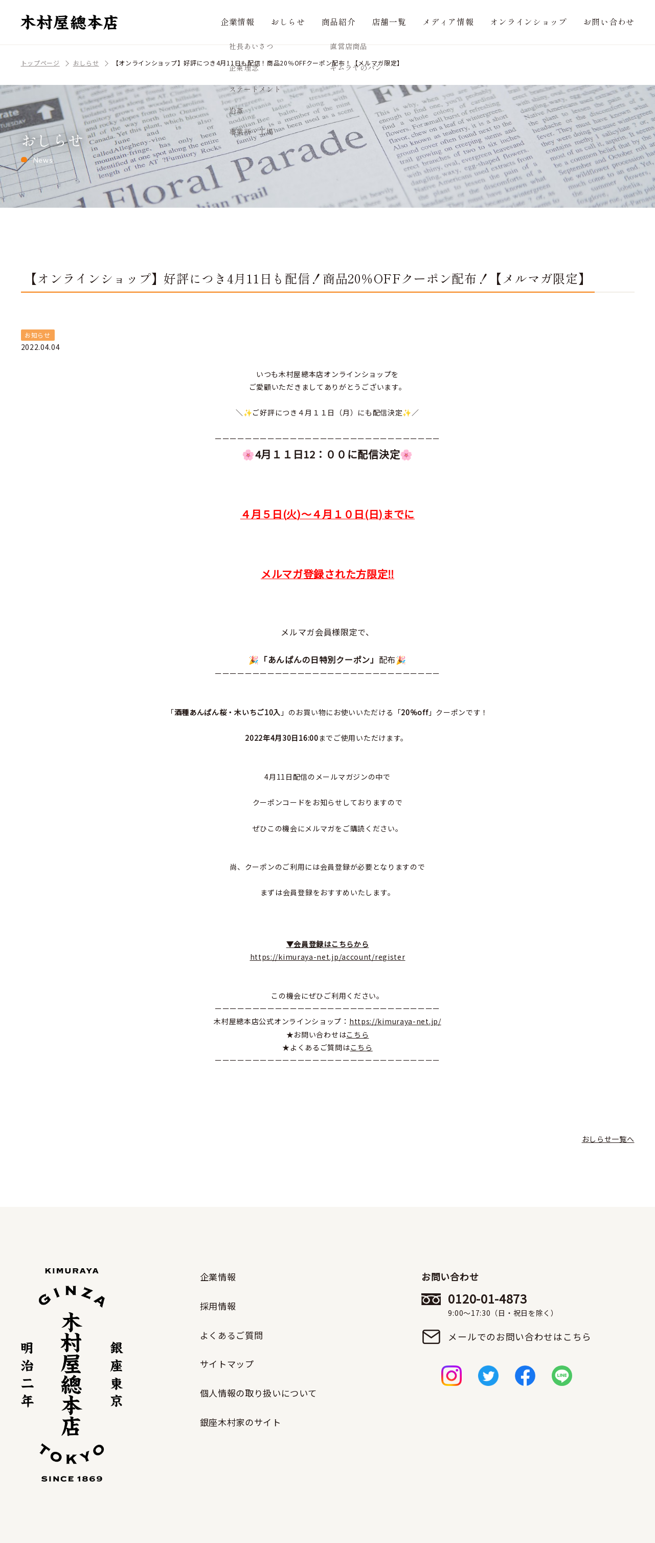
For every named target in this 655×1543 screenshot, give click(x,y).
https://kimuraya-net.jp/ (395, 1021)
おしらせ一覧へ (608, 1139)
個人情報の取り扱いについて (262, 1392)
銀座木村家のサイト (243, 1420)
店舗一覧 (412, 22)
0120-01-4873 (521, 1304)
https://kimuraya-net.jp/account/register (327, 957)
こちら (357, 1034)
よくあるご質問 (233, 1334)
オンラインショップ (539, 22)
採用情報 (219, 1305)
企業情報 (273, 22)
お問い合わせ (612, 22)
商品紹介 (366, 22)
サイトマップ (228, 1363)
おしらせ (320, 22)
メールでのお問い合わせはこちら (521, 1336)
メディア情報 (466, 22)
